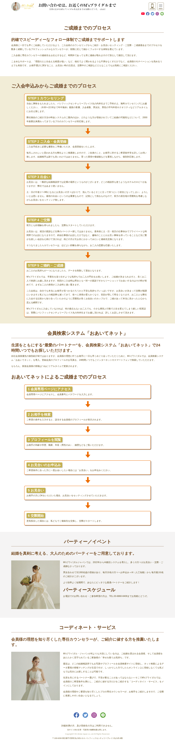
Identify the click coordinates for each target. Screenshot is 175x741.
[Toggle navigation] (152, 6)
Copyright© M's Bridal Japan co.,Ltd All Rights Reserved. (87, 734)
